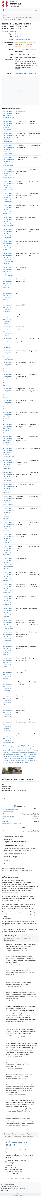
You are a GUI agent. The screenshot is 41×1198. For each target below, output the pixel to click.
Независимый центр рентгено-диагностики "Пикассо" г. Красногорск (8, 283)
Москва (5, 15)
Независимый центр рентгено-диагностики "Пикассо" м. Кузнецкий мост (8, 441)
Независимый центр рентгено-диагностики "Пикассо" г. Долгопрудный (8, 271)
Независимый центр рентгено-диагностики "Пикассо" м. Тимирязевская (8, 161)
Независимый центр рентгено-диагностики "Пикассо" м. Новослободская (8, 173)
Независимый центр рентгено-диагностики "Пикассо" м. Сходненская (8, 126)
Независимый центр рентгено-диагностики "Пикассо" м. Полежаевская (8, 137)
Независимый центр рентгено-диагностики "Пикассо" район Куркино (8, 331)
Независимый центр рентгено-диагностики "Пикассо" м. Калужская (8, 209)
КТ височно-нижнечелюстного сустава (14, 831)
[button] (7, 770)
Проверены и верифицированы (25, 73)
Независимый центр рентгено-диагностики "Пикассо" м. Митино (8, 674)
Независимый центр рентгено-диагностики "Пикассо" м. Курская (8, 245)
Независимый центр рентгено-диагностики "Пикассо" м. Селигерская (8, 393)
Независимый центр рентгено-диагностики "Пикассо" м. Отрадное (8, 367)
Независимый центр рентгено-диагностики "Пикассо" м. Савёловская (8, 405)
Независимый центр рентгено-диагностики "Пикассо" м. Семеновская (8, 429)
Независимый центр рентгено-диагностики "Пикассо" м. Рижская (8, 417)
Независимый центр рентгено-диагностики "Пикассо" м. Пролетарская (8, 233)
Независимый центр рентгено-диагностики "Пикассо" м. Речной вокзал (8, 355)
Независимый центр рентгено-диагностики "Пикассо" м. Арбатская (8, 488)
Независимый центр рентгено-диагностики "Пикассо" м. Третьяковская (8, 500)
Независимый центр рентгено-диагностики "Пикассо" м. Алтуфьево (8, 343)
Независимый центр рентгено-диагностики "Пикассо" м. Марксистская (8, 465)
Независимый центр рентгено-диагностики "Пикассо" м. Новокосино (8, 712)
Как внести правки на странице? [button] (20, 1178)
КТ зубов (5, 821)
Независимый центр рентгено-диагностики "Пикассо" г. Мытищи (8, 295)
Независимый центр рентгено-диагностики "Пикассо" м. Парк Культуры (8, 185)
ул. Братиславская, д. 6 (22, 39)
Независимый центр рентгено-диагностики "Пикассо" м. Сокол (8, 662)
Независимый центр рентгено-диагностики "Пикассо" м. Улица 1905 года (8, 453)
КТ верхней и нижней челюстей (12, 814)
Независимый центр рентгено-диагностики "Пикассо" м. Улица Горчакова (8, 738)
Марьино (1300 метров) (23, 46)
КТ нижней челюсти (8, 819)
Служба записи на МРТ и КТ (16, 1142)
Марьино (18, 37)
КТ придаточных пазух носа (11, 809)
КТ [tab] (5, 798)
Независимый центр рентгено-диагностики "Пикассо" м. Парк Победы (8, 477)
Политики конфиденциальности (25, 1193)
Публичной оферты (19, 1195)
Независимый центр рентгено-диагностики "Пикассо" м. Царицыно (8, 612)
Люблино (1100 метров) (23, 44)
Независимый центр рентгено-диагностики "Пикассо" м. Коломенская (8, 576)
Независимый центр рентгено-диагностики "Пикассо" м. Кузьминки (8, 550)
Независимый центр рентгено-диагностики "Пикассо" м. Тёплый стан (8, 600)
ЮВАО (23, 34)
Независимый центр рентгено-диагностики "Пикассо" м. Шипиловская (8, 636)
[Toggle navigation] (36, 10)
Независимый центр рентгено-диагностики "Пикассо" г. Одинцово (8, 307)
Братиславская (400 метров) (25, 42)
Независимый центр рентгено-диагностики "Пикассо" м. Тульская (8, 526)
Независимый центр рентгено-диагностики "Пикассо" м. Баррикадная (8, 149)
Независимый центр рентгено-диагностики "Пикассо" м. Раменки (8, 538)
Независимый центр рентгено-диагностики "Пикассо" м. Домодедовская (8, 624)
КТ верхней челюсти (8, 816)
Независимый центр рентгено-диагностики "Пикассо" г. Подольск (8, 319)
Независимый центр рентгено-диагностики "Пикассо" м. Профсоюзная (8, 197)
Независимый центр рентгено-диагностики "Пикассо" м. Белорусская (8, 686)
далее (17, 70)
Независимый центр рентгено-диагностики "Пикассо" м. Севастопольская (8, 221)
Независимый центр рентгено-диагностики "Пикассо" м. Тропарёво (8, 588)
